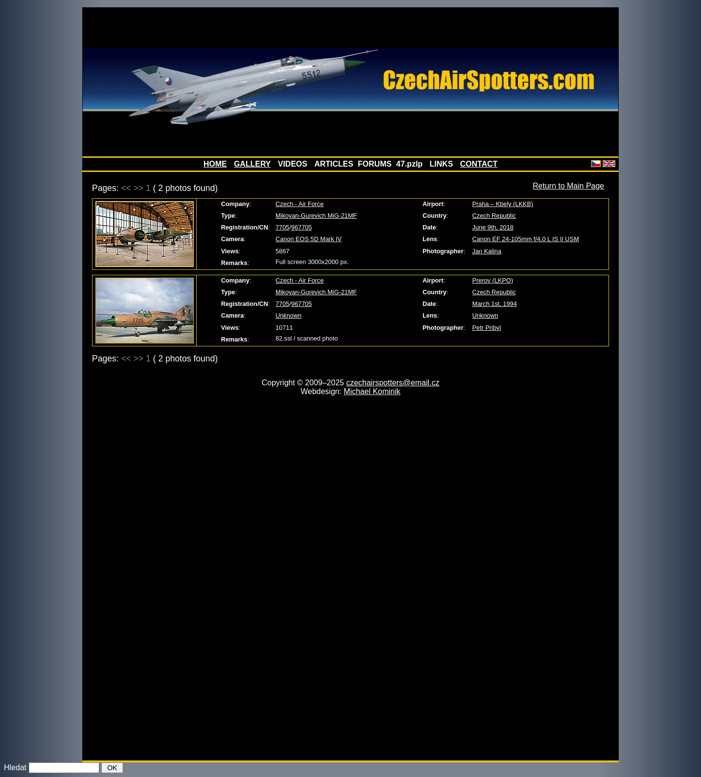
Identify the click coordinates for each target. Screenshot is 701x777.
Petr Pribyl (486, 327)
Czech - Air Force (300, 204)
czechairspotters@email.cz (392, 383)
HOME (215, 164)
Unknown (288, 315)
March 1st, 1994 (494, 303)
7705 (282, 227)
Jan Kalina (486, 251)
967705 (301, 227)
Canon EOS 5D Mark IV (309, 239)
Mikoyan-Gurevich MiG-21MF (316, 215)
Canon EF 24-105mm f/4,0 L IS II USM (525, 239)
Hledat (15, 767)
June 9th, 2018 (493, 227)
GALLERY (252, 164)
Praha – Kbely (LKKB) (502, 204)
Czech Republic (494, 215)
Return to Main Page (568, 186)
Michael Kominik (372, 391)
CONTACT (479, 164)
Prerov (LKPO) (492, 280)
